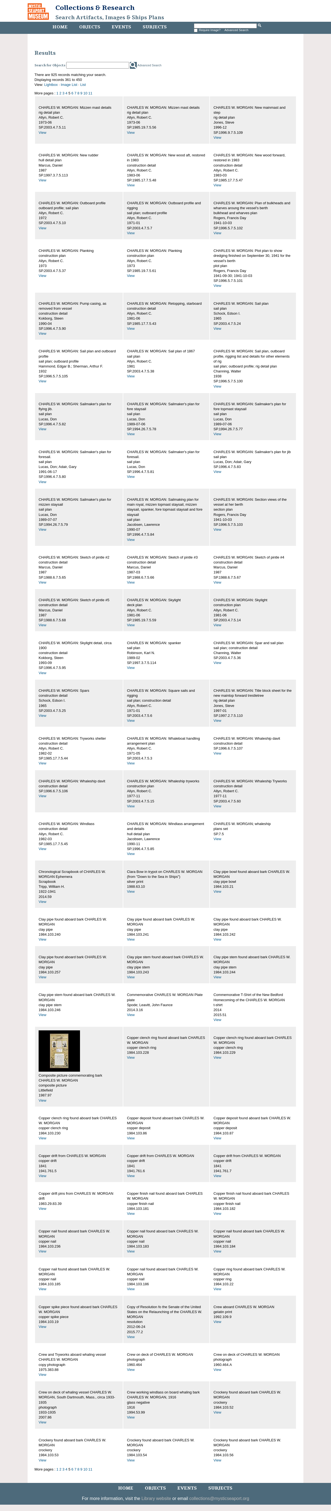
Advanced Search (237, 30)
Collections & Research (95, 7)
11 (90, 93)
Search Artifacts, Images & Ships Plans (109, 17)
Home (60, 27)
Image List (69, 85)
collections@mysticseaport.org (219, 1498)
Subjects (155, 27)
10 (85, 93)
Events (121, 27)
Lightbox (51, 85)
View (42, 132)
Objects (89, 27)
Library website (156, 1498)
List (83, 85)
